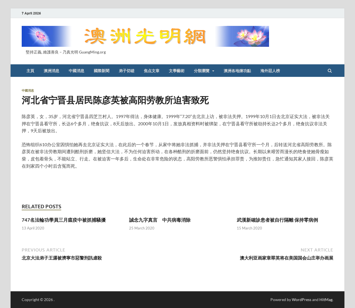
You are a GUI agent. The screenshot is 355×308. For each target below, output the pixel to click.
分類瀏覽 (201, 71)
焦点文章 (151, 71)
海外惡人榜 (270, 71)
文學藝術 (176, 71)
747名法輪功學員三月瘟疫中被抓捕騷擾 (64, 220)
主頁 (30, 71)
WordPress (301, 299)
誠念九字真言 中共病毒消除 (160, 220)
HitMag (325, 299)
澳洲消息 (51, 71)
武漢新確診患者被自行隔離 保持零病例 (277, 220)
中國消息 (76, 71)
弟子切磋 (126, 71)
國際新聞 (101, 71)
